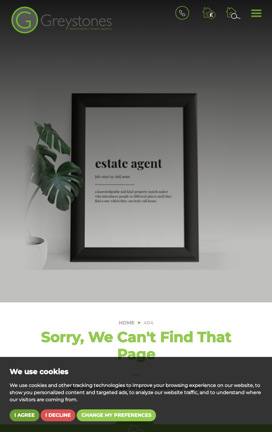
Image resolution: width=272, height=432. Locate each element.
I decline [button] (58, 415)
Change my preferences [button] (116, 415)
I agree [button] (24, 415)
